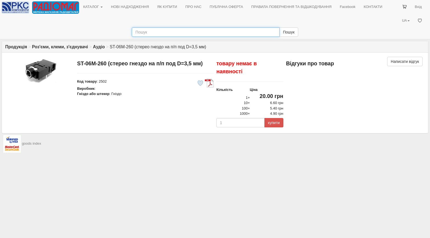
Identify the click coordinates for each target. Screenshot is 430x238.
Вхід (418, 7)
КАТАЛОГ (93, 7)
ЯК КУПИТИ (167, 7)
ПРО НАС (193, 7)
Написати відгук (405, 61)
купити (274, 123)
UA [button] (406, 20)
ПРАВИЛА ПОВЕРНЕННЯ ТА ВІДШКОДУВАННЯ (291, 7)
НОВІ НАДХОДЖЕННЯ (130, 7)
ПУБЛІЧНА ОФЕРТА (226, 7)
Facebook (347, 7)
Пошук (288, 32)
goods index (31, 143)
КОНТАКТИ (373, 7)
